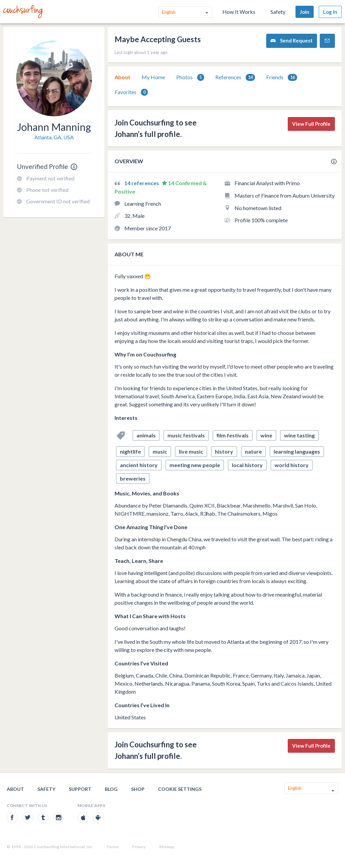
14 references (142, 183)
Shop (138, 789)
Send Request (292, 40)
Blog (111, 789)
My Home (153, 77)
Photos (190, 77)
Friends (281, 77)
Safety (278, 11)
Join (304, 12)
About (122, 77)
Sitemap (166, 846)
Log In (330, 12)
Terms (112, 846)
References (235, 77)
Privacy (139, 846)
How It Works (238, 11)
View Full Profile (311, 124)
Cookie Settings (179, 789)
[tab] (122, 77)
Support (80, 789)
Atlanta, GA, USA (54, 137)
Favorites (131, 92)
